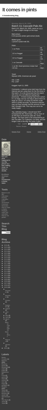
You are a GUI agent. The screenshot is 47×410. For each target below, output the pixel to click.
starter (4, 395)
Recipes (24, 126)
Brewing (4, 367)
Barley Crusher (4, 358)
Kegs (3, 383)
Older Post (41, 132)
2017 (6, 263)
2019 (6, 259)
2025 (6, 247)
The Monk (5, 400)
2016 (6, 265)
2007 (6, 283)
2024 (6, 249)
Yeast (3, 403)
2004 (6, 348)
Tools (3, 401)
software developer (5, 175)
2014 (6, 269)
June (7, 312)
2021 (6, 255)
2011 (6, 275)
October (7, 300)
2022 (6, 253)
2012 (6, 273)
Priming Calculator (5, 198)
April (7, 317)
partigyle (4, 385)
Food (3, 375)
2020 (6, 257)
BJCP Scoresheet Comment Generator (5, 203)
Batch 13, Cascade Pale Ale (7, 326)
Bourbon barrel (4, 364)
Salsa (3, 390)
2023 (6, 251)
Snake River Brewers (6, 392)
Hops (3, 378)
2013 (6, 271)
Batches (18, 126)
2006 (6, 285)
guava (4, 377)
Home (29, 132)
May (7, 315)
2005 (6, 287)
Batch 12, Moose (7, 334)
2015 (6, 267)
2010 (6, 277)
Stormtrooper (6, 396)
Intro (3, 382)
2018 (6, 261)
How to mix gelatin (5, 216)
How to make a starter (6, 208)
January (7, 344)
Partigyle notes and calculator (5, 212)
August (8, 308)
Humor (4, 380)
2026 (6, 245)
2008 (6, 281)
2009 (6, 279)
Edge (3, 370)
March (7, 319)
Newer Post (16, 132)
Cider (3, 369)
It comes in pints (19, 9)
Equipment (5, 372)
